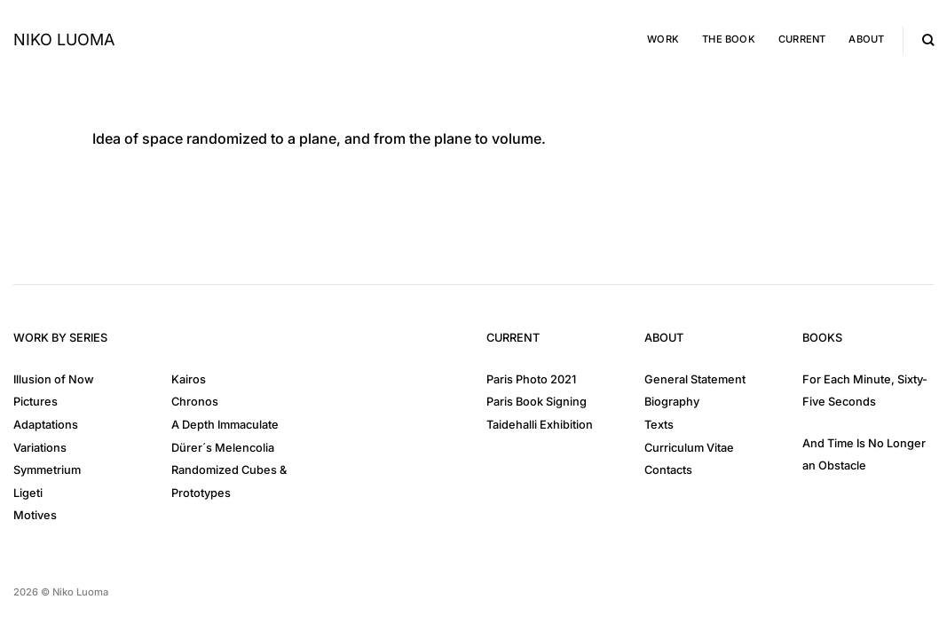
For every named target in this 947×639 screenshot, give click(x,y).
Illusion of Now (53, 379)
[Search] (928, 40)
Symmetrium (47, 470)
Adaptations (45, 424)
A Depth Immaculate (225, 424)
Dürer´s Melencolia (222, 447)
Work (663, 39)
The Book (728, 39)
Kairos (188, 379)
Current (802, 39)
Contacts (668, 470)
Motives (35, 515)
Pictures (35, 401)
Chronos (194, 401)
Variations (40, 447)
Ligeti (28, 493)
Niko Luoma (63, 40)
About (866, 39)
